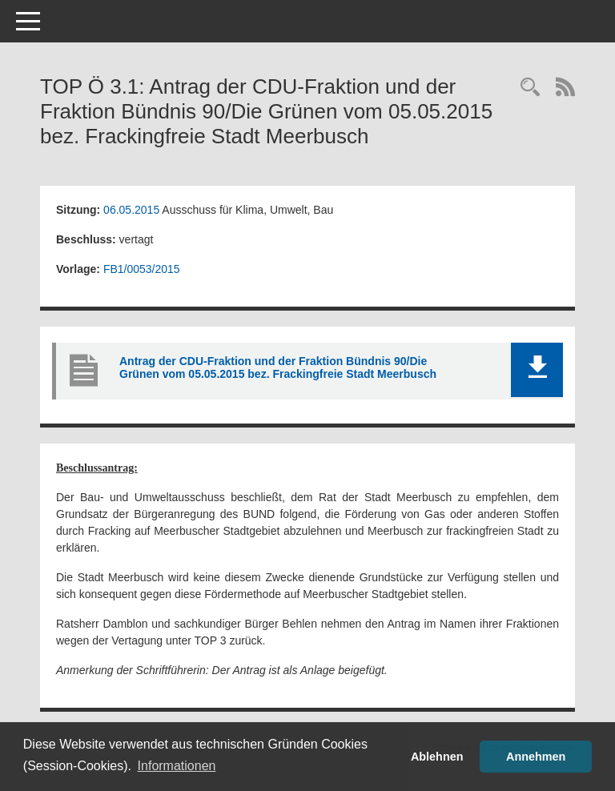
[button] (537, 370)
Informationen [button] (177, 766)
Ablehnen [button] (437, 756)
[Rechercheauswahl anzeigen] (530, 88)
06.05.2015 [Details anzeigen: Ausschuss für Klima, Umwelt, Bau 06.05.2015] (131, 209)
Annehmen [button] (535, 756)
